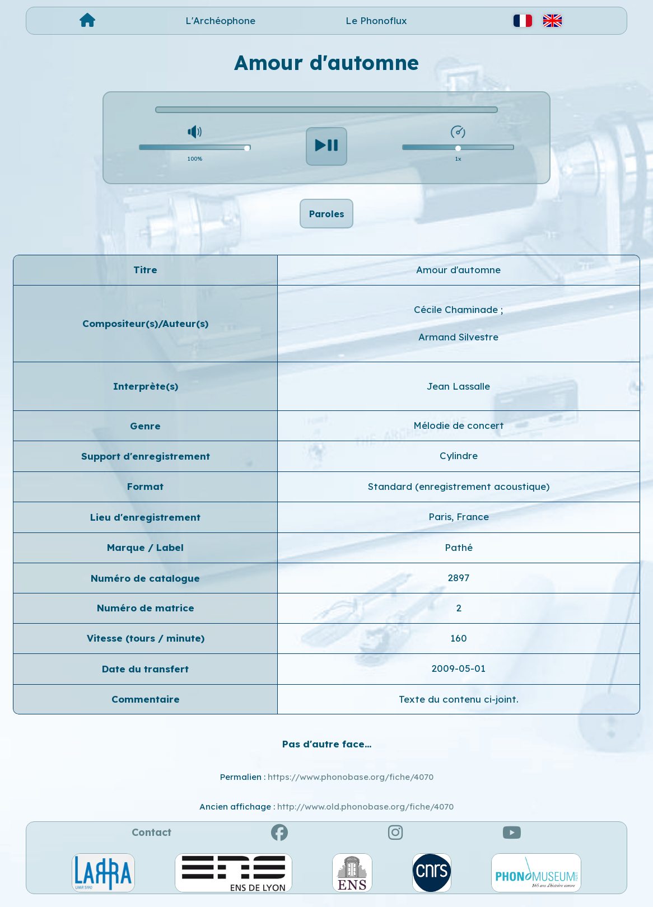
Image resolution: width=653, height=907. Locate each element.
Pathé (459, 553)
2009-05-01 (458, 674)
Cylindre (459, 462)
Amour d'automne (458, 276)
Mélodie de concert (458, 431)
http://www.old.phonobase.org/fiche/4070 (365, 812)
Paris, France (458, 523)
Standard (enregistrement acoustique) (458, 492)
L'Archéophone (220, 20)
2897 (458, 584)
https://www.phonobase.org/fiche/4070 (350, 783)
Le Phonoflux (376, 20)
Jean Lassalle (458, 392)
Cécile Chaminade (457, 315)
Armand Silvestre (458, 343)
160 (458, 644)
